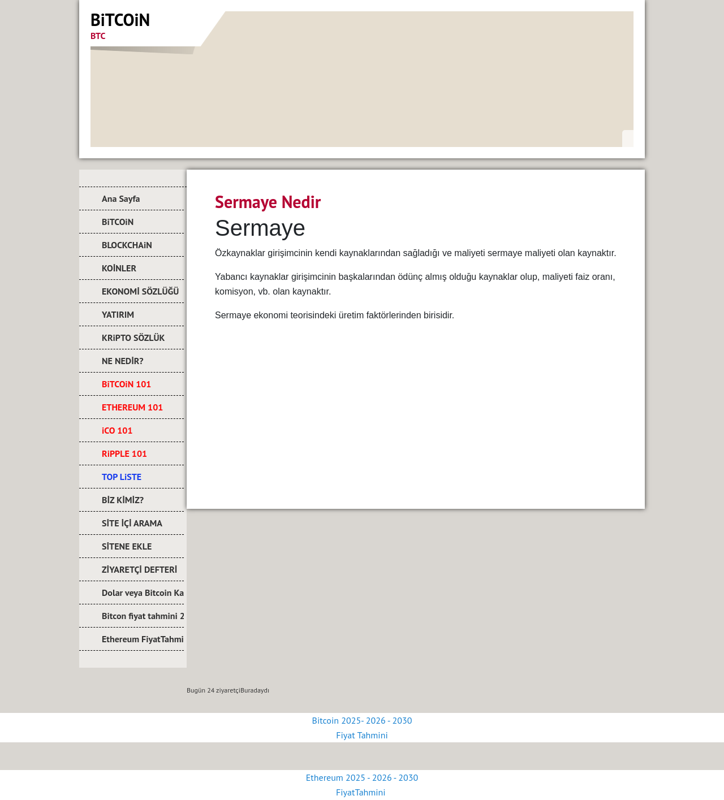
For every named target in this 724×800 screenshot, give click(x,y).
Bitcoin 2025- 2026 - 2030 (362, 720)
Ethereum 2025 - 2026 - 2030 (362, 777)
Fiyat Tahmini (361, 735)
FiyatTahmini (362, 792)
